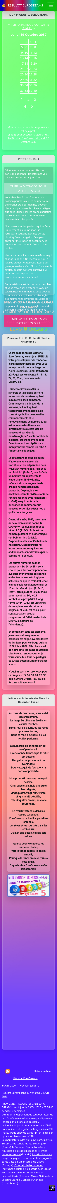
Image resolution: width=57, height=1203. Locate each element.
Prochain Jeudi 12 (29, 1085)
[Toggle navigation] (51, 5)
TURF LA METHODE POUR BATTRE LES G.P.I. (28, 188)
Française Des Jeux (35, 1143)
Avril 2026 (10, 1085)
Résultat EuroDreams (25, 1078)
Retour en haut (43, 1071)
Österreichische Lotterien (28, 1165)
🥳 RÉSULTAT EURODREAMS (22, 5)
